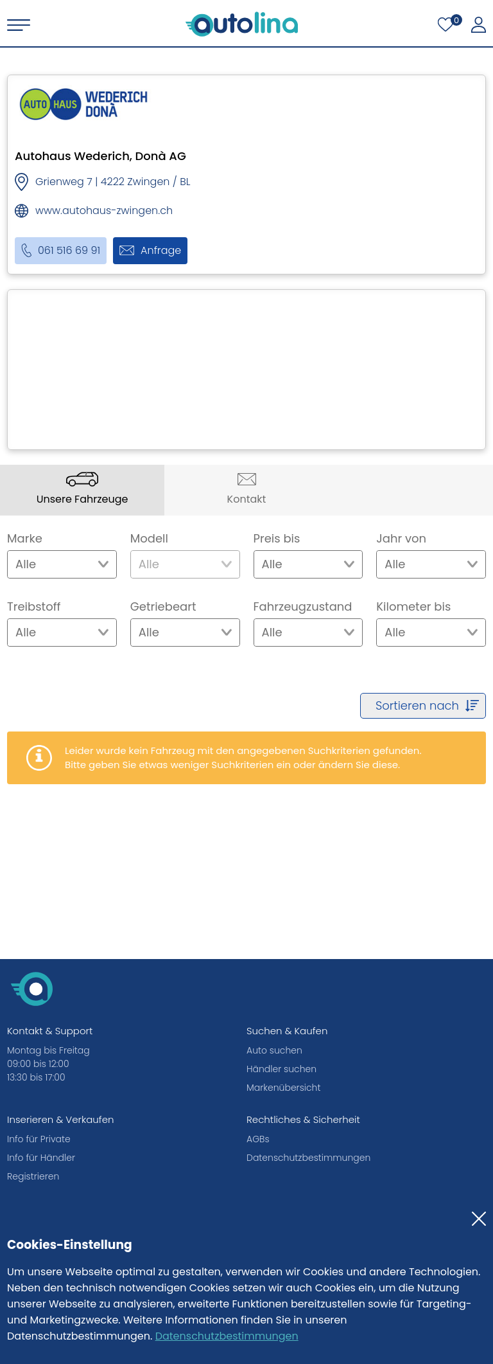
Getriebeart (163, 606)
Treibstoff (34, 606)
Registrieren (33, 1176)
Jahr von (401, 538)
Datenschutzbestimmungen (226, 1336)
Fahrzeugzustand (303, 606)
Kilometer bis (413, 606)
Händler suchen (281, 1069)
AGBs (258, 1139)
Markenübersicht (283, 1087)
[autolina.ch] (242, 24)
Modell (149, 538)
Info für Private (39, 1139)
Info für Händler (41, 1157)
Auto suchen (274, 1050)
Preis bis (277, 538)
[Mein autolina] (478, 25)
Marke (24, 538)
